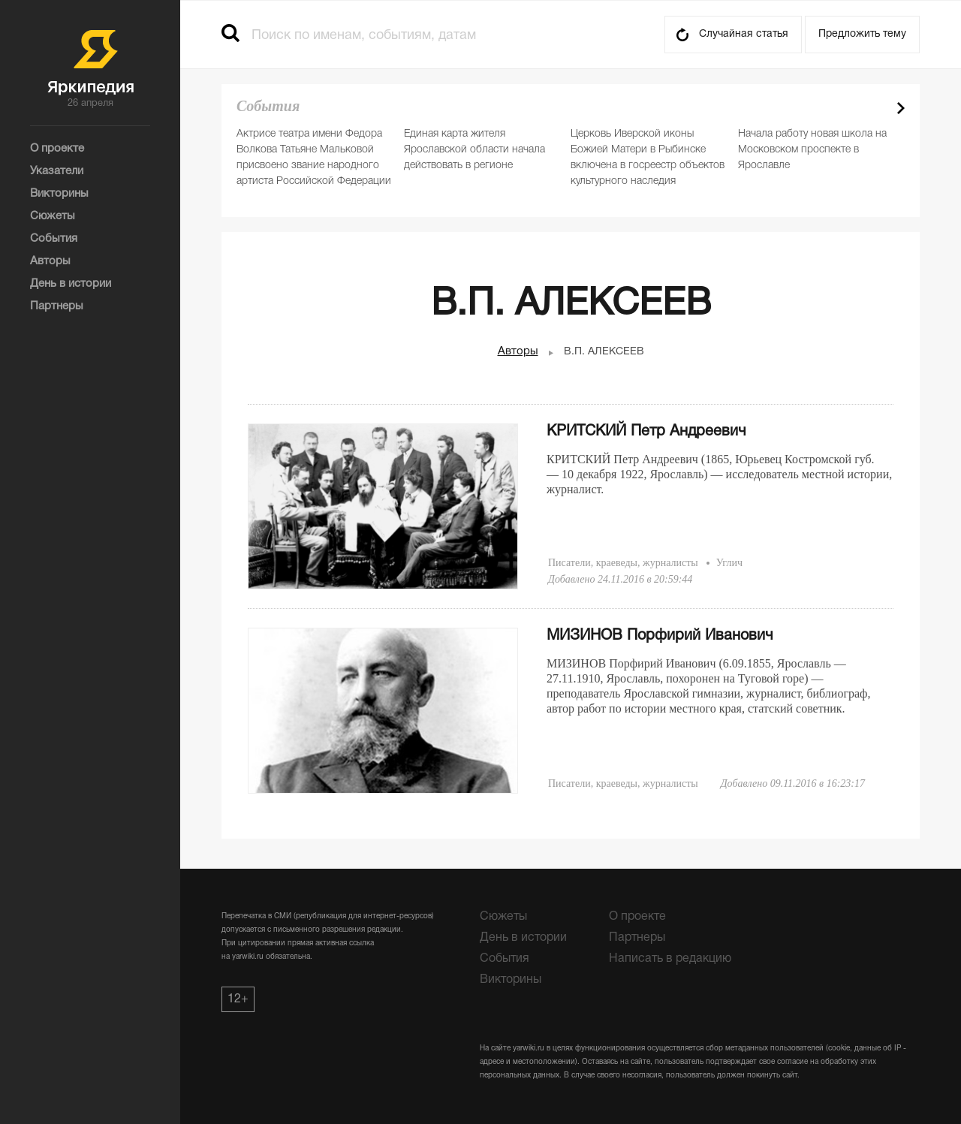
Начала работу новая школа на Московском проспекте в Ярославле (812, 149)
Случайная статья (743, 34)
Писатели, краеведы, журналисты (623, 562)
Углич (729, 562)
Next (901, 108)
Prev (874, 108)
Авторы (518, 351)
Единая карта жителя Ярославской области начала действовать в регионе (474, 149)
